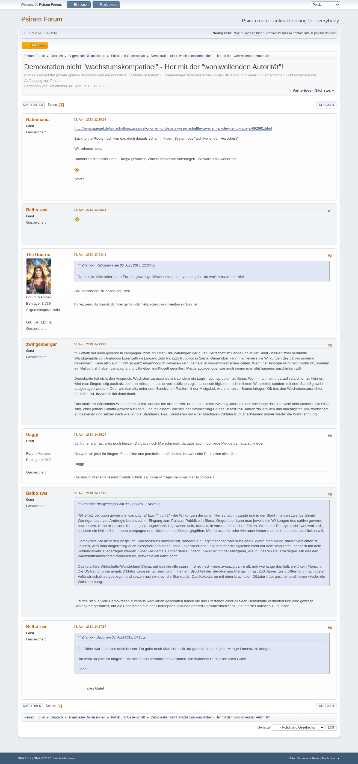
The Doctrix (38, 254)
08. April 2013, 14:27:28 (90, 493)
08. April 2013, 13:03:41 (90, 254)
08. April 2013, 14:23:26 (90, 344)
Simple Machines (63, 758)
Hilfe (292, 758)
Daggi (32, 434)
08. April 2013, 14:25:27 (90, 434)
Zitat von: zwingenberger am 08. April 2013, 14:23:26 (121, 504)
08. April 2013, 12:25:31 (90, 209)
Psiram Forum (42, 19)
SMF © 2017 (42, 758)
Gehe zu (264, 727)
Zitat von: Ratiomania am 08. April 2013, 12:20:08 (118, 265)
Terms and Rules (308, 758)
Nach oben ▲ (331, 758)
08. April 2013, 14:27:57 (90, 626)
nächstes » (324, 90)
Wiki (237, 33)
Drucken (326, 104)
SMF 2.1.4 (25, 758)
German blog (252, 33)
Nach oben (32, 706)
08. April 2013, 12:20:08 (90, 119)
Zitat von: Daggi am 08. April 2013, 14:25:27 (114, 637)
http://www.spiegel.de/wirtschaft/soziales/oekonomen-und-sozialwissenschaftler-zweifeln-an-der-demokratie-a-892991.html (173, 128)
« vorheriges (300, 90)
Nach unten (33, 104)
